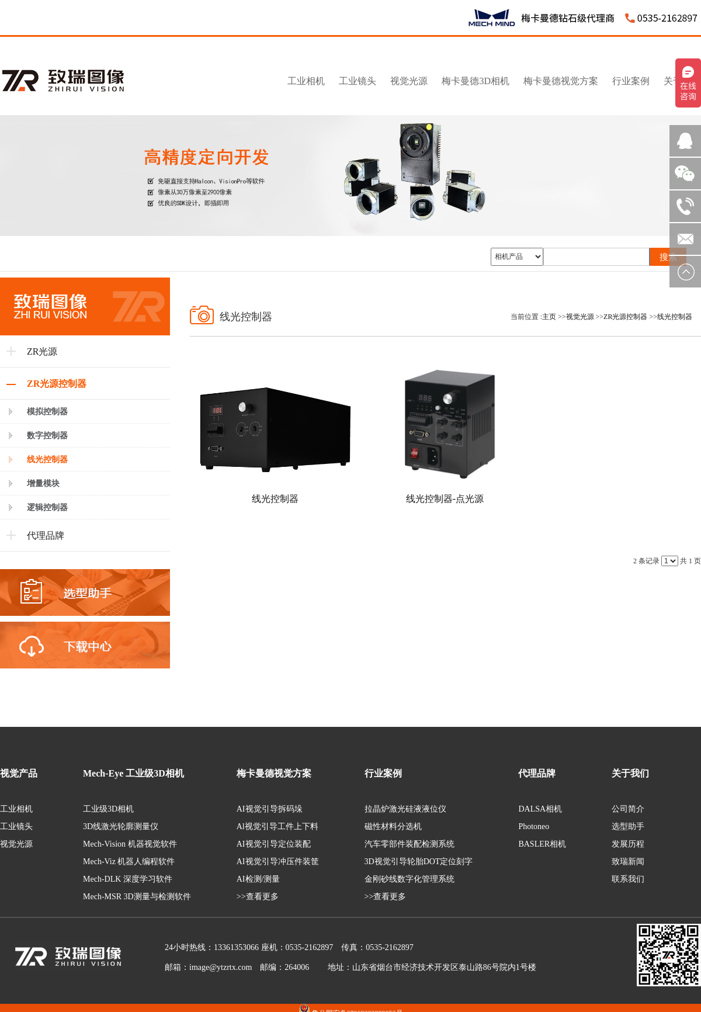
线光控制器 (674, 317)
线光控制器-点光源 (445, 499)
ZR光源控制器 (625, 317)
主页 (549, 317)
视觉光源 (580, 317)
